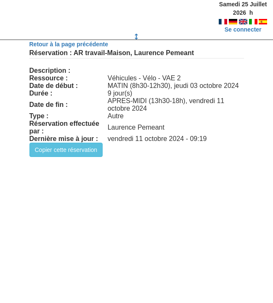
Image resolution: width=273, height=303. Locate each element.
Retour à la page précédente (69, 44)
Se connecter (243, 29)
